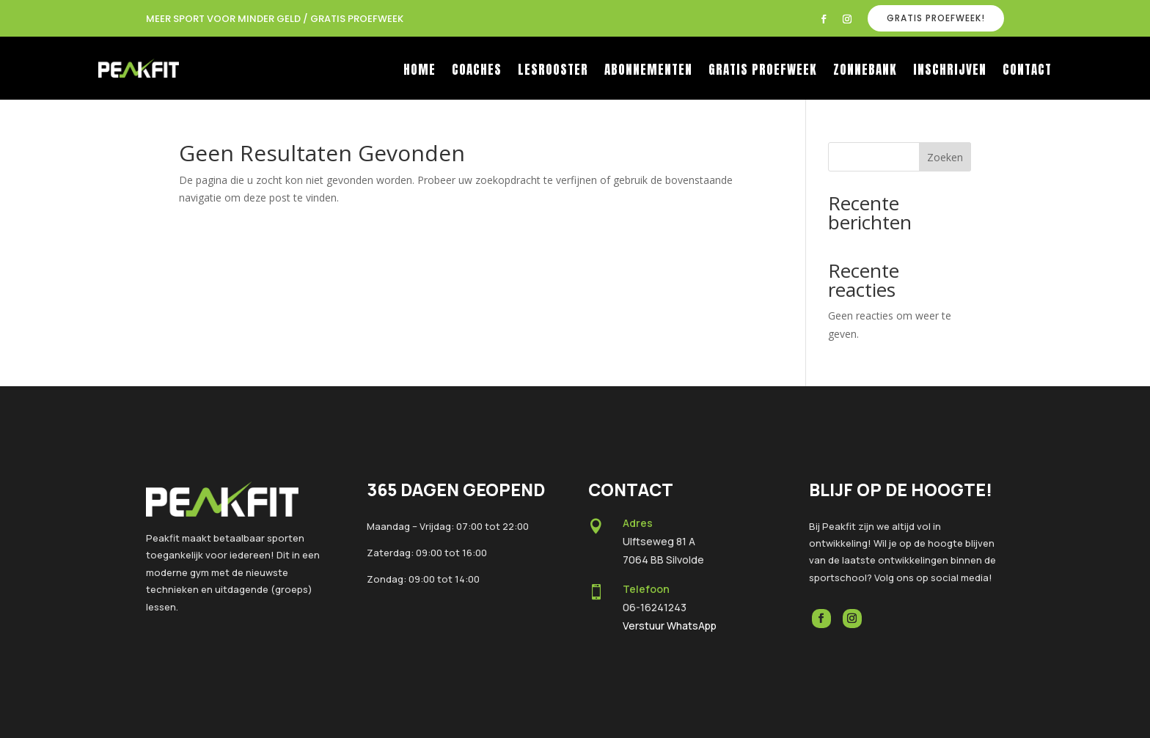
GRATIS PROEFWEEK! (936, 18)
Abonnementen (648, 71)
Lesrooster (553, 71)
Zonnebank (865, 71)
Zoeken (945, 157)
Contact (1027, 71)
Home (419, 71)
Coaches (477, 71)
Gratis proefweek (762, 71)
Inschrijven (949, 71)
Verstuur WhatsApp (670, 625)
